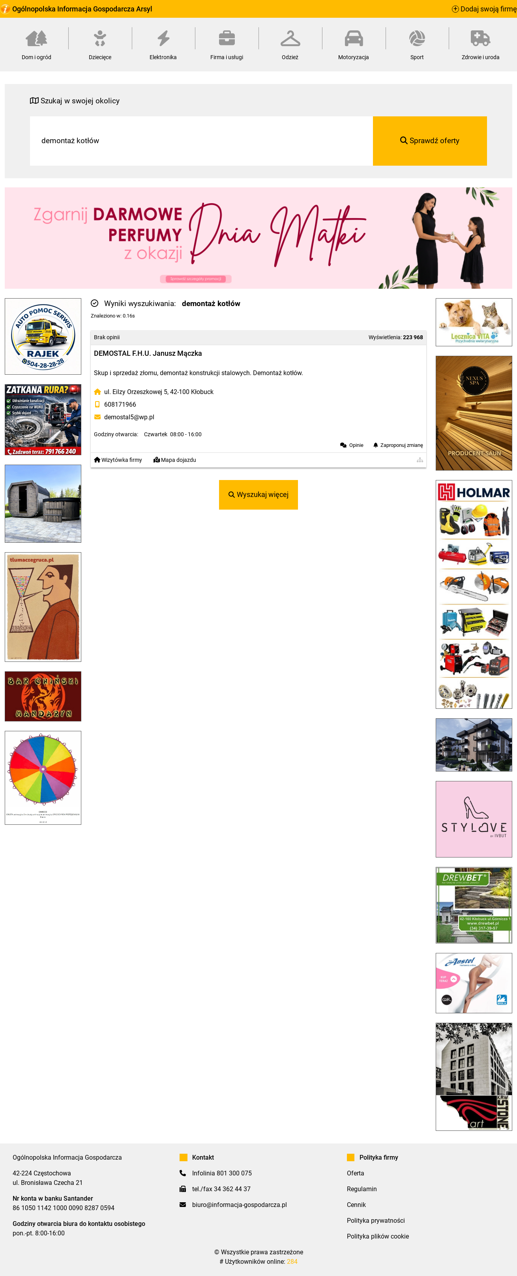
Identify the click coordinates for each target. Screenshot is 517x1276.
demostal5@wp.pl (129, 417)
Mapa (175, 460)
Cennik (356, 1205)
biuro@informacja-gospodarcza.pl (239, 1205)
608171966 (120, 404)
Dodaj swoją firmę (484, 9)
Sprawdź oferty (429, 140)
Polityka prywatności (376, 1220)
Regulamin (362, 1189)
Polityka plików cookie (378, 1236)
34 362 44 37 (232, 1189)
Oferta (355, 1173)
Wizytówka (118, 460)
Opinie (356, 445)
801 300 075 (234, 1173)
